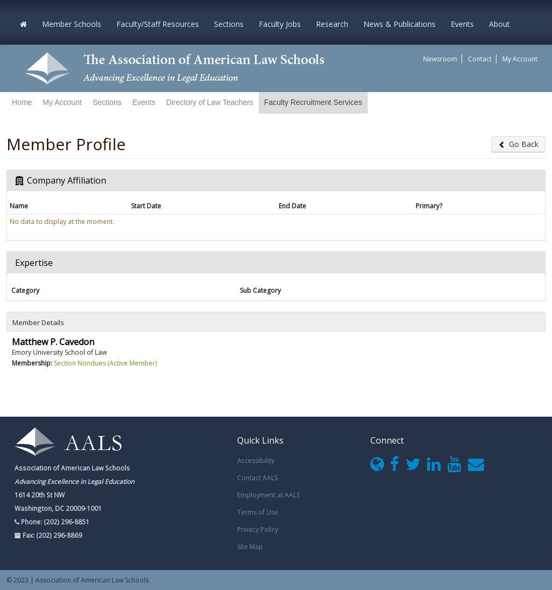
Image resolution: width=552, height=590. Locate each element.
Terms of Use (257, 512)
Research (332, 24)
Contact (480, 59)
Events (462, 24)
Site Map (250, 546)
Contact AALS (257, 477)
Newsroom (440, 59)
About (499, 24)
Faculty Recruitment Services (313, 102)
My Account (519, 59)
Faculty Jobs (280, 24)
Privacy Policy (257, 529)
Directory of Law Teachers (209, 102)
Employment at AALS (268, 495)
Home (22, 102)
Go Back (518, 144)
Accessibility (255, 460)
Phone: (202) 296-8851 (54, 521)
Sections (229, 24)
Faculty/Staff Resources (157, 24)
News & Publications (399, 24)
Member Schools (71, 24)
